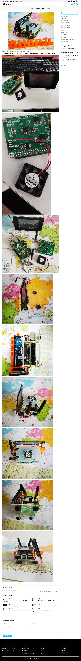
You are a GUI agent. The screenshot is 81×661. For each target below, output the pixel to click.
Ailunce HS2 (64, 37)
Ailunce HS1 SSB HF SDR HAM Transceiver (49, 591)
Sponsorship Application (66, 652)
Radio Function (65, 30)
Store (42, 646)
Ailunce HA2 (64, 34)
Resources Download (26, 652)
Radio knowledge (65, 22)
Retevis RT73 (65, 35)
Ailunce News (65, 18)
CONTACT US (49, 4)
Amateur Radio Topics (66, 25)
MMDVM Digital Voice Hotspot (68, 39)
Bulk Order (63, 648)
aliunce (4, 51)
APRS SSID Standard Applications (10, 590)
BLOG (36, 4)
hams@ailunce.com (17, 1)
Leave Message (64, 646)
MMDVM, (20, 51)
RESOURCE (41, 4)
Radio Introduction (66, 27)
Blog (42, 650)
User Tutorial (65, 29)
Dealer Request (64, 650)
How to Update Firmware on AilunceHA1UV (18, 605)
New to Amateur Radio (67, 23)
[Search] (69, 13)
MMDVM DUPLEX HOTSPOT (28, 51)
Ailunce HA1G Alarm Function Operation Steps (19, 610)
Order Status (24, 650)
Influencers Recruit (65, 653)
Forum (42, 652)
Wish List (43, 653)
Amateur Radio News (66, 20)
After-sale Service (25, 648)
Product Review (65, 32)
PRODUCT (31, 4)
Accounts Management (26, 646)
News (42, 648)
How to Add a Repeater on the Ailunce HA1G (47, 605)
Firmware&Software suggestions (28, 653)
